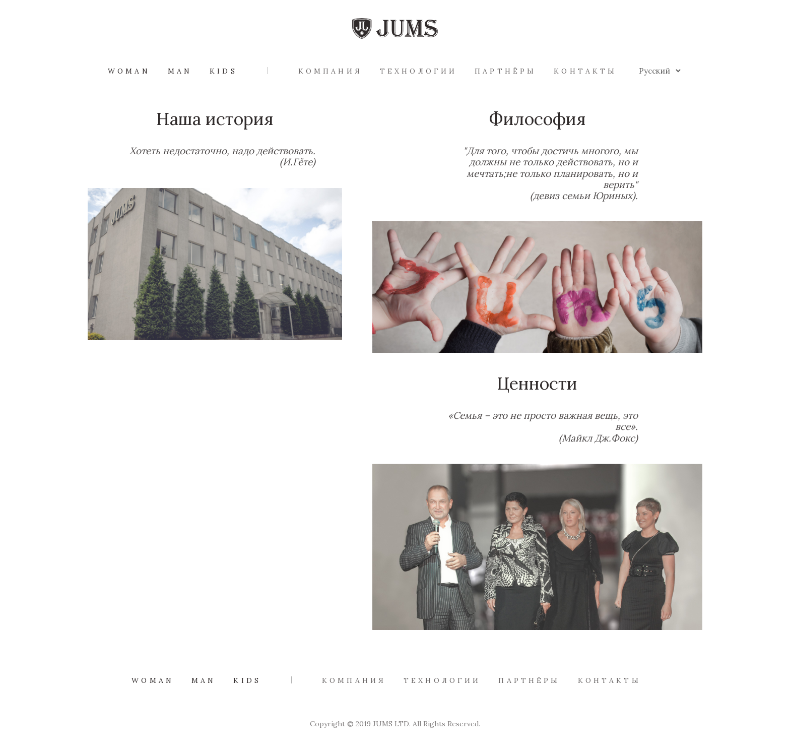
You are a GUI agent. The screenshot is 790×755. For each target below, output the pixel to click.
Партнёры (505, 71)
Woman (129, 71)
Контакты (585, 71)
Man (180, 71)
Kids (223, 71)
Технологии (418, 71)
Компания (330, 71)
